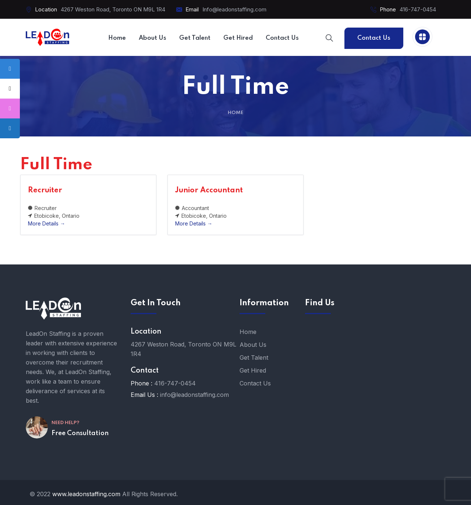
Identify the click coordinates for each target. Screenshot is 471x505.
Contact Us (373, 38)
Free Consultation (80, 433)
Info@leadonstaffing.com (234, 9)
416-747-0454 (418, 9)
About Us (253, 344)
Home (235, 112)
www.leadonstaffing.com (86, 494)
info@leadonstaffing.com (194, 394)
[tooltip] (10, 69)
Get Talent (254, 357)
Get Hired (253, 370)
